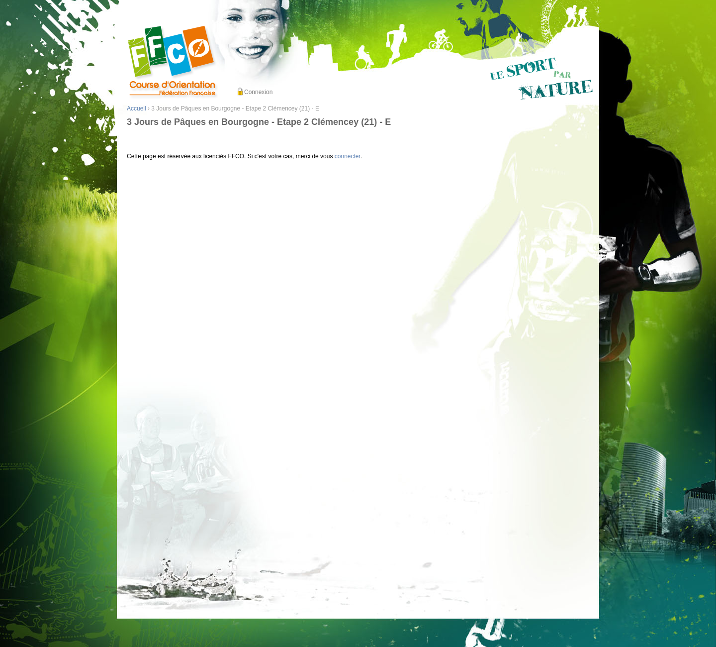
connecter (347, 156)
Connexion (258, 92)
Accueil (136, 108)
